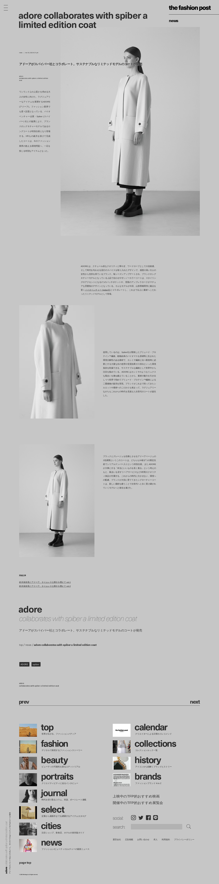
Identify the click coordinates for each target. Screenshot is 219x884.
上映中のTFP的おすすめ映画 (136, 796)
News (173, 20)
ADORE (24, 664)
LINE (155, 817)
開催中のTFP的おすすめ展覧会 (138, 803)
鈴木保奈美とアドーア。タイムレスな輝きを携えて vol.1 (45, 582)
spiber (36, 664)
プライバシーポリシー (184, 839)
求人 (156, 839)
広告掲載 (129, 839)
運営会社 (117, 839)
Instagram (133, 817)
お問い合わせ (143, 839)
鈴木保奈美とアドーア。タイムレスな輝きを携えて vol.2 (45, 586)
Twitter (140, 817)
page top (25, 862)
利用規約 (166, 839)
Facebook (148, 817)
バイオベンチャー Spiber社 (97, 290)
